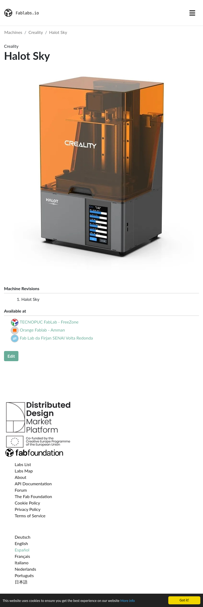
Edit (11, 355)
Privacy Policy (28, 509)
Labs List (23, 464)
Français (22, 556)
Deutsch (22, 536)
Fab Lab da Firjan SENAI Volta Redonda (56, 337)
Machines (13, 32)
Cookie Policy (27, 502)
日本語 (21, 581)
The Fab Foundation (33, 496)
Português (24, 575)
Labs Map (24, 470)
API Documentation (33, 483)
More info (127, 603)
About (20, 477)
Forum (21, 489)
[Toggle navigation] (192, 13)
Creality (36, 32)
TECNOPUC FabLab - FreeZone (49, 321)
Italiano (22, 562)
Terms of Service (30, 515)
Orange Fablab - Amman (42, 329)
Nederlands (25, 568)
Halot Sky (58, 32)
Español (22, 549)
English (21, 543)
